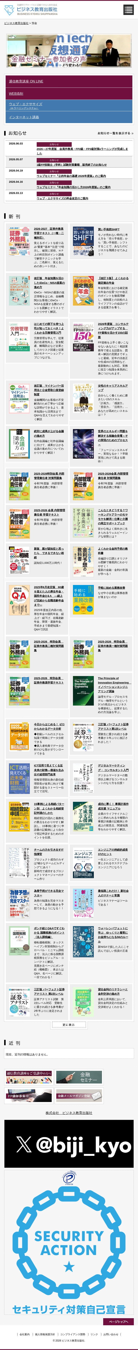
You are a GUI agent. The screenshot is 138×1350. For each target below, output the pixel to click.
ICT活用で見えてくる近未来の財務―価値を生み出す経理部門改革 (49, 770)
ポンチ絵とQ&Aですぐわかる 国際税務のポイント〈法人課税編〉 (49, 933)
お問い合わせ (110, 1334)
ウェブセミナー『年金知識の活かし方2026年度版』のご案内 (74, 187)
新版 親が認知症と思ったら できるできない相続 (49, 553)
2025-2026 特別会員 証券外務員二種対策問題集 (49, 646)
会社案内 (25, 1334)
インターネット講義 (24, 117)
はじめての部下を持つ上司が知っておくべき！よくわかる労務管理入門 (49, 328)
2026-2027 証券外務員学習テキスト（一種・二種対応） (49, 233)
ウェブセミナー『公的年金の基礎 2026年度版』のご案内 (71, 176)
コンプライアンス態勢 (72, 1334)
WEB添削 (16, 93)
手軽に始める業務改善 (111, 587)
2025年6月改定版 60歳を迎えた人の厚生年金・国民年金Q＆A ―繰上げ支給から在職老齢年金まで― (49, 596)
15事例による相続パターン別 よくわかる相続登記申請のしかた (49, 808)
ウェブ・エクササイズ (70, 106)
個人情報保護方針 (45, 1334)
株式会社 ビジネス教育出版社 (69, 1113)
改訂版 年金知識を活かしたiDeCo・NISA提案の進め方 (49, 283)
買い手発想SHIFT (108, 229)
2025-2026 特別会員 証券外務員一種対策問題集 (113, 646)
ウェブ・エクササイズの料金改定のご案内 (62, 198)
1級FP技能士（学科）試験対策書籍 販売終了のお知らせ (72, 164)
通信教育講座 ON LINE (26, 81)
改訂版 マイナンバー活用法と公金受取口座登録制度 (49, 390)
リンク (94, 1334)
